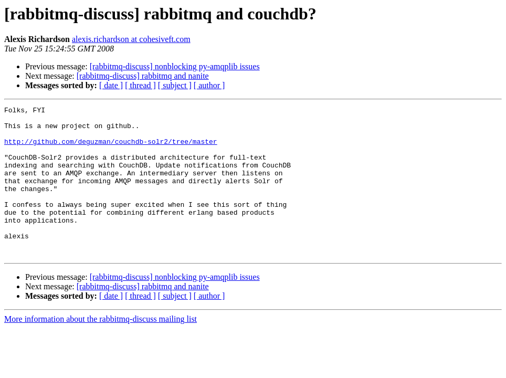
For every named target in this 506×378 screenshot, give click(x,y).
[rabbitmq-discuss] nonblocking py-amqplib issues (175, 66)
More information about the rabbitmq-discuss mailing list (100, 348)
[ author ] (209, 85)
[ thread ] (140, 85)
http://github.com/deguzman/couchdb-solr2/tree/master (110, 149)
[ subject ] (175, 85)
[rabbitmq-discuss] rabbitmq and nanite (143, 75)
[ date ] (111, 85)
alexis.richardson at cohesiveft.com (131, 39)
